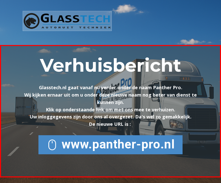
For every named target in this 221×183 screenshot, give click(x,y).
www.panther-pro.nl (110, 144)
